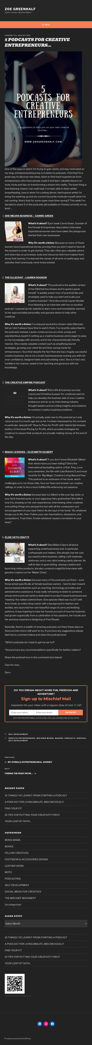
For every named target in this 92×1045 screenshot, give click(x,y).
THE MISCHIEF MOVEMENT (20, 898)
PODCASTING (13, 878)
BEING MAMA (12, 840)
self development (18, 741)
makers (59, 738)
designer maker (45, 738)
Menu (46, 25)
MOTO (8, 872)
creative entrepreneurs (21, 738)
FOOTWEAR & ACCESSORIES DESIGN (26, 859)
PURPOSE (81, 738)
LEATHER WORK (14, 865)
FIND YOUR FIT (13, 808)
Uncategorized (13, 904)
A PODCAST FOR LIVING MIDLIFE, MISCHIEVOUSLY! (34, 802)
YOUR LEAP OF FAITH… (18, 821)
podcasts (70, 738)
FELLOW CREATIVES (17, 853)
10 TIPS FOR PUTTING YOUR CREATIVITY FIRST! (32, 814)
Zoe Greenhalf (20, 9)
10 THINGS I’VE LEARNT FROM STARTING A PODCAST (36, 795)
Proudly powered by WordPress (17, 1038)
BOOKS (9, 846)
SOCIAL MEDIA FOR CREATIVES (23, 891)
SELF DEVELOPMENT (18, 734)
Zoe (28, 35)
